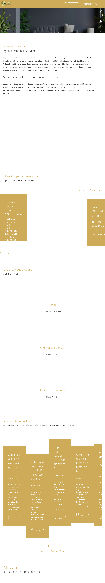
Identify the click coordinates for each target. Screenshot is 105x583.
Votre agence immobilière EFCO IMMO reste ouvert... (37, 470)
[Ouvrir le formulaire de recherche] (91, 4)
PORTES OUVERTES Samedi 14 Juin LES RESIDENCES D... (60, 458)
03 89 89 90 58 (11, 250)
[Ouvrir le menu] (101, 4)
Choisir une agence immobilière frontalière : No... (82, 463)
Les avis (70, 2)
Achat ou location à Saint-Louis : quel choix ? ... (14, 463)
